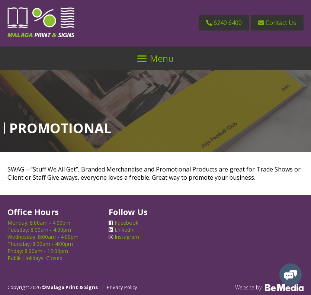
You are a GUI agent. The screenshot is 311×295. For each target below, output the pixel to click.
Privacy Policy (122, 287)
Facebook (123, 222)
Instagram (124, 236)
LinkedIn (122, 229)
